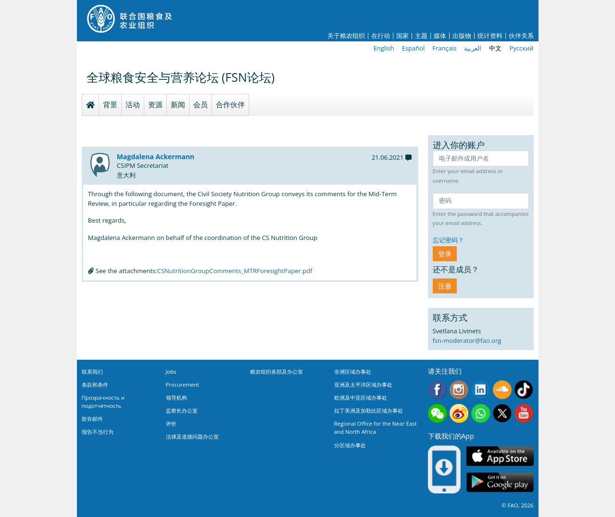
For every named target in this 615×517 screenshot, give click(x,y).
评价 (171, 423)
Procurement (183, 384)
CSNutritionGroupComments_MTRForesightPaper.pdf (235, 270)
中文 (495, 48)
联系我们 (92, 371)
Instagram (459, 389)
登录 (445, 253)
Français (444, 48)
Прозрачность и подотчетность (103, 401)
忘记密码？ (448, 240)
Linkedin (480, 389)
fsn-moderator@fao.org (467, 340)
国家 (402, 36)
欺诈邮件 (92, 418)
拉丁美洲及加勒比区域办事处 (368, 410)
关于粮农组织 (346, 36)
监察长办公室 (182, 410)
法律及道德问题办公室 (192, 436)
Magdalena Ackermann (156, 156)
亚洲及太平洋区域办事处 (363, 384)
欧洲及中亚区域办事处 (360, 397)
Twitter (502, 413)
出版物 (461, 36)
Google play (500, 482)
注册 (445, 285)
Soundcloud (502, 389)
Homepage (90, 104)
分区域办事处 (350, 445)
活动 (133, 104)
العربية (472, 48)
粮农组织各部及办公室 (276, 371)
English (384, 48)
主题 (421, 36)
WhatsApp (480, 413)
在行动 (380, 36)
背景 (110, 104)
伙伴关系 (521, 36)
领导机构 (176, 397)
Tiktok (524, 389)
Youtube (524, 413)
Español (413, 48)
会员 (200, 104)
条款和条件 (95, 384)
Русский (521, 48)
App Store (500, 456)
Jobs (171, 371)
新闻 (178, 104)
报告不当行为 (97, 431)
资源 (155, 104)
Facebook (437, 389)
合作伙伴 (230, 104)
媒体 (440, 36)
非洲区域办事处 (352, 371)
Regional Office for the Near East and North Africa (375, 427)
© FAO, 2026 (517, 505)
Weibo (459, 413)
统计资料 (489, 36)
